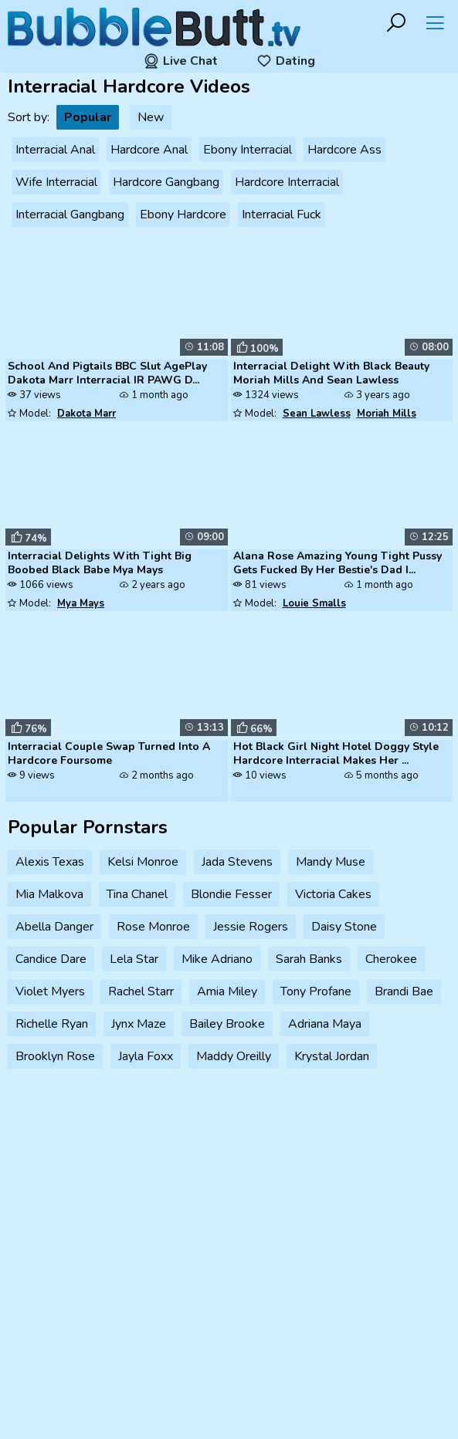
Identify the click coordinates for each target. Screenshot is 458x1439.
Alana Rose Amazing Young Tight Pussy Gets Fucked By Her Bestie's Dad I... (337, 563)
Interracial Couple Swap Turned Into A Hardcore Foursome (109, 754)
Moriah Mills (386, 414)
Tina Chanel (137, 894)
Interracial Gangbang (69, 214)
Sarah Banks (309, 959)
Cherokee (391, 959)
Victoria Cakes (333, 894)
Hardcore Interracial (287, 182)
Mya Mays (80, 603)
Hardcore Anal (149, 149)
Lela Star (134, 959)
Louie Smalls (314, 603)
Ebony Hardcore (183, 214)
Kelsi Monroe (142, 861)
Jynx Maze (138, 1023)
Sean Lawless (317, 414)
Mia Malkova (49, 894)
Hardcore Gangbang (166, 182)
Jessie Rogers (250, 926)
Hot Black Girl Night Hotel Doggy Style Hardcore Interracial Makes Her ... (336, 754)
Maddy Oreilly (233, 1056)
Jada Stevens (237, 861)
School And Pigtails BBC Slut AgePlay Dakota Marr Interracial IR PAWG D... (107, 373)
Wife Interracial (56, 182)
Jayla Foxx (145, 1056)
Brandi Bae (404, 991)
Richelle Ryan (51, 1023)
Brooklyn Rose (55, 1056)
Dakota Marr (86, 414)
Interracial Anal (55, 149)
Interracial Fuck (281, 214)
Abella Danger (54, 926)
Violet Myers (50, 991)
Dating (285, 60)
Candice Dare (51, 959)
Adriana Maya (324, 1023)
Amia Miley (227, 991)
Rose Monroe (153, 926)
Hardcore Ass (344, 149)
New (150, 117)
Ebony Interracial (247, 149)
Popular (87, 117)
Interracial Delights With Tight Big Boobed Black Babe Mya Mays (100, 563)
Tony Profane (315, 991)
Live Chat (181, 60)
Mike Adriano (217, 959)
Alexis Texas (49, 861)
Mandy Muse (330, 861)
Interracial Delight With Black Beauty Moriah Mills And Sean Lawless (331, 373)
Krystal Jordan (331, 1056)
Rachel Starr (141, 991)
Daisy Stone (344, 926)
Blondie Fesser (231, 894)
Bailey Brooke (227, 1023)
